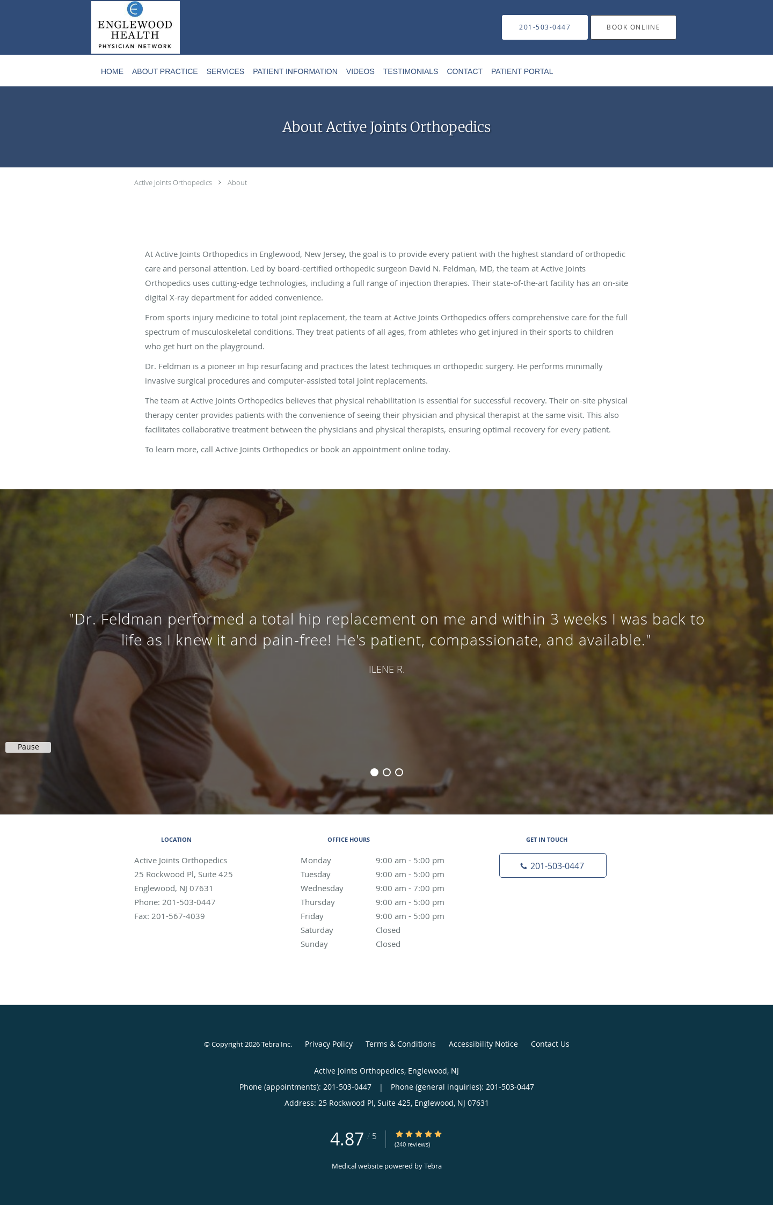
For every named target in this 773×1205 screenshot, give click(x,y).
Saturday (384, 930)
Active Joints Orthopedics (173, 182)
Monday (384, 860)
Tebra (433, 1166)
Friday (384, 916)
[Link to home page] (119, 27)
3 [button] (399, 772)
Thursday (384, 902)
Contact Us (550, 1044)
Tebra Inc (275, 1044)
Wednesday (384, 888)
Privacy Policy (329, 1044)
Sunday (384, 944)
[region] (386, 641)
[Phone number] (553, 865)
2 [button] (387, 772)
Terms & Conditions (401, 1044)
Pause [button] (28, 747)
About (237, 182)
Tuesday (384, 874)
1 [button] (374, 772)
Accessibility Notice (483, 1044)
